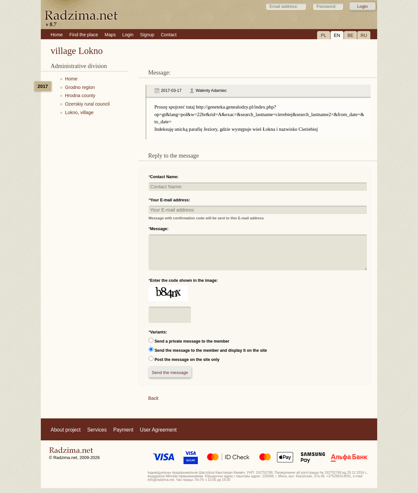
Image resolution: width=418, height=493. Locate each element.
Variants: (158, 332)
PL (323, 35)
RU (364, 35)
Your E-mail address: (170, 200)
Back (153, 398)
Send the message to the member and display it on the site (210, 350)
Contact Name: (164, 177)
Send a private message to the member (191, 341)
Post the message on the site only (186, 359)
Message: (159, 229)
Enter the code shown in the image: (184, 280)
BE (350, 35)
